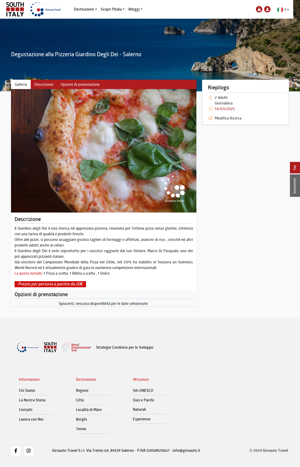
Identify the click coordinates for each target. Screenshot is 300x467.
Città (80, 400)
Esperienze (141, 419)
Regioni (82, 390)
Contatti (25, 409)
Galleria (21, 84)
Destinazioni (87, 9)
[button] (286, 10)
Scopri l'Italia (114, 9)
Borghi (81, 419)
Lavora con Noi (31, 419)
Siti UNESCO (143, 390)
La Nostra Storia (32, 400)
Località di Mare (89, 409)
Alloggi (137, 9)
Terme (81, 428)
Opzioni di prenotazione (80, 84)
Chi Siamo (27, 390)
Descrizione (43, 84)
